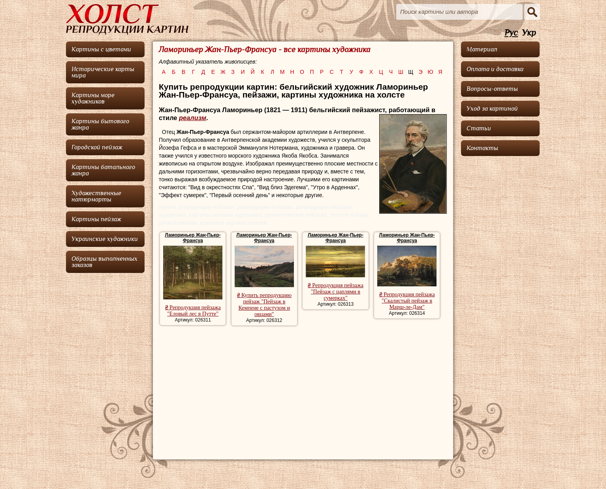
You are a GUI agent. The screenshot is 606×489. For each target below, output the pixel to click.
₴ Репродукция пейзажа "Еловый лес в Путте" (193, 311)
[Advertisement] (303, 388)
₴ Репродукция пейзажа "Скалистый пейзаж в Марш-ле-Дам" (407, 301)
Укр (529, 33)
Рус (511, 33)
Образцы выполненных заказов (104, 262)
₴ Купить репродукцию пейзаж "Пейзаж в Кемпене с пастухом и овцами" (264, 304)
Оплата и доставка (495, 69)
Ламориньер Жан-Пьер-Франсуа (193, 237)
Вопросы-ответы (492, 89)
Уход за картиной (492, 108)
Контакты (482, 148)
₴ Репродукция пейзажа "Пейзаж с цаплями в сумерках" (335, 291)
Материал (482, 49)
